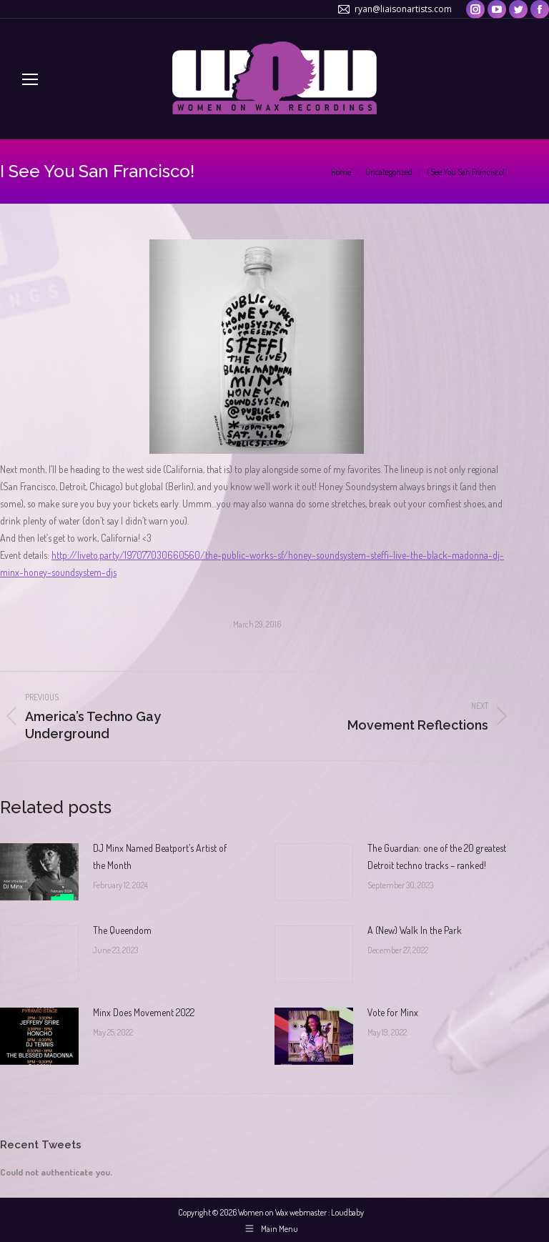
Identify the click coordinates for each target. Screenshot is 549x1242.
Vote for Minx (392, 1012)
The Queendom (122, 930)
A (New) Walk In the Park (414, 930)
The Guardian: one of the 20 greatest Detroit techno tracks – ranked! (436, 856)
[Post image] (39, 871)
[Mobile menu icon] (30, 79)
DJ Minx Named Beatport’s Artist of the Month (160, 856)
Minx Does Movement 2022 (143, 1012)
